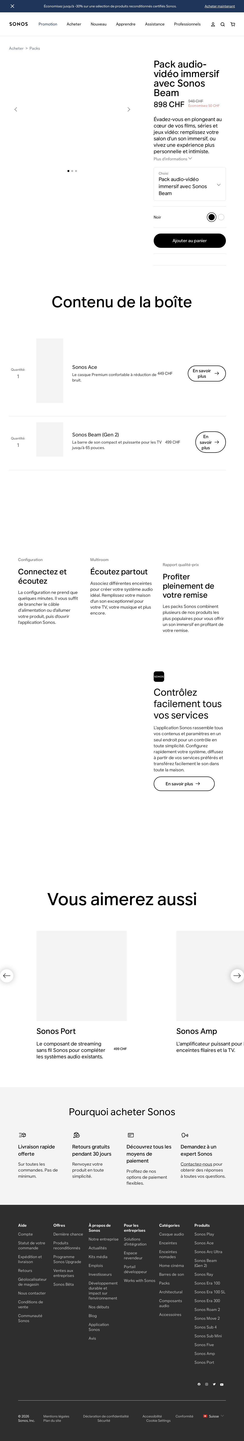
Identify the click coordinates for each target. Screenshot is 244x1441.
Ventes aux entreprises (63, 1273)
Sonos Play (204, 1234)
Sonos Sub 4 (205, 1327)
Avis (92, 1338)
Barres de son (171, 1274)
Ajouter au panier (190, 240)
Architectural (171, 1292)
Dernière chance (68, 1234)
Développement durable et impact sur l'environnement (103, 1291)
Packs (35, 48)
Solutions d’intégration (135, 1242)
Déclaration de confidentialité (106, 1416)
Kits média (98, 1256)
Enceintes (168, 1243)
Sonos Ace (204, 1243)
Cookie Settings (158, 1420)
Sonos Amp (204, 1353)
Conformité (184, 1416)
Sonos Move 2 (207, 1318)
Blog (93, 1315)
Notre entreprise (104, 1239)
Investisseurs (100, 1274)
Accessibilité (152, 1416)
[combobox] (190, 184)
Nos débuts (99, 1306)
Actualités (98, 1248)
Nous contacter (32, 1293)
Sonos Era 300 (207, 1300)
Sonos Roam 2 (207, 1309)
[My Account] (213, 24)
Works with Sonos (139, 1280)
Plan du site (52, 1420)
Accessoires (170, 1314)
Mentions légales (56, 1416)
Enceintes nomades (168, 1254)
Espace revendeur (133, 1255)
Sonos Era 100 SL (209, 1292)
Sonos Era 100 (207, 1283)
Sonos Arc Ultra (208, 1251)
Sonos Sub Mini (208, 1336)
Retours (25, 1270)
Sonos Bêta (63, 1284)
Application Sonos (99, 1327)
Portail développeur (135, 1269)
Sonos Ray (203, 1274)
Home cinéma (171, 1265)
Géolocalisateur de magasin (32, 1282)
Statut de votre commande (31, 1245)
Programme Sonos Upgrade (67, 1259)
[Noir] (211, 217)
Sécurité (103, 1420)
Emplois (96, 1265)
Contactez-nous (196, 1164)
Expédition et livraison (30, 1259)
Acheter (16, 48)
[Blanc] (221, 217)
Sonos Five (204, 1344)
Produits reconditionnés (66, 1245)
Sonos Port (204, 1362)
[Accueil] (18, 24)
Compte (25, 1234)
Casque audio (171, 1234)
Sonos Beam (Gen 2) (205, 1263)
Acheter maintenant (220, 6)
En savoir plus (206, 373)
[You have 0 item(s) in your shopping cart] (232, 24)
